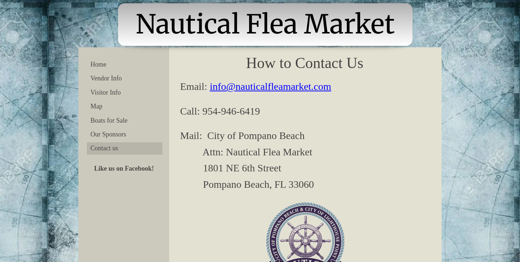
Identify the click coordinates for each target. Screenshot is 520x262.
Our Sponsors (108, 134)
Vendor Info (106, 78)
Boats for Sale (108, 120)
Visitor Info (105, 92)
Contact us (104, 148)
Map (96, 106)
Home (98, 64)
